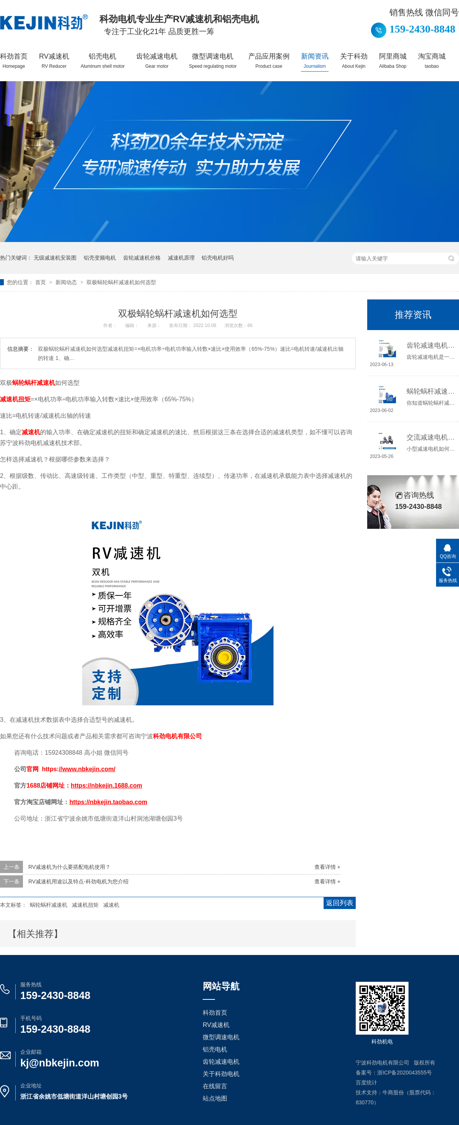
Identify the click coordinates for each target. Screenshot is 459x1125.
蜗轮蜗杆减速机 (48, 905)
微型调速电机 (213, 60)
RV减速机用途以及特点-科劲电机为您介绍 (78, 881)
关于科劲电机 (221, 1074)
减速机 (111, 905)
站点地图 (215, 1098)
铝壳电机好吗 (218, 258)
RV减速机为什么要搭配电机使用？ (69, 867)
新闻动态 (66, 282)
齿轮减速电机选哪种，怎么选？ (431, 345)
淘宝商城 (432, 60)
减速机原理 (181, 258)
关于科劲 (354, 60)
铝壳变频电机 (100, 258)
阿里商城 (393, 60)
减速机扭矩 (85, 905)
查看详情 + (327, 867)
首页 (41, 282)
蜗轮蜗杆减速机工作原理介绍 (431, 391)
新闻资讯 (315, 60)
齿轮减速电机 (156, 60)
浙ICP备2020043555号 (404, 1072)
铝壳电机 (103, 60)
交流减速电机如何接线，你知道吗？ (431, 437)
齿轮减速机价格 (142, 258)
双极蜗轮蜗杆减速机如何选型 (121, 282)
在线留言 (215, 1086)
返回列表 (339, 903)
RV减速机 (54, 60)
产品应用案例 (269, 60)
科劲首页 (14, 60)
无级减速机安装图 (55, 258)
